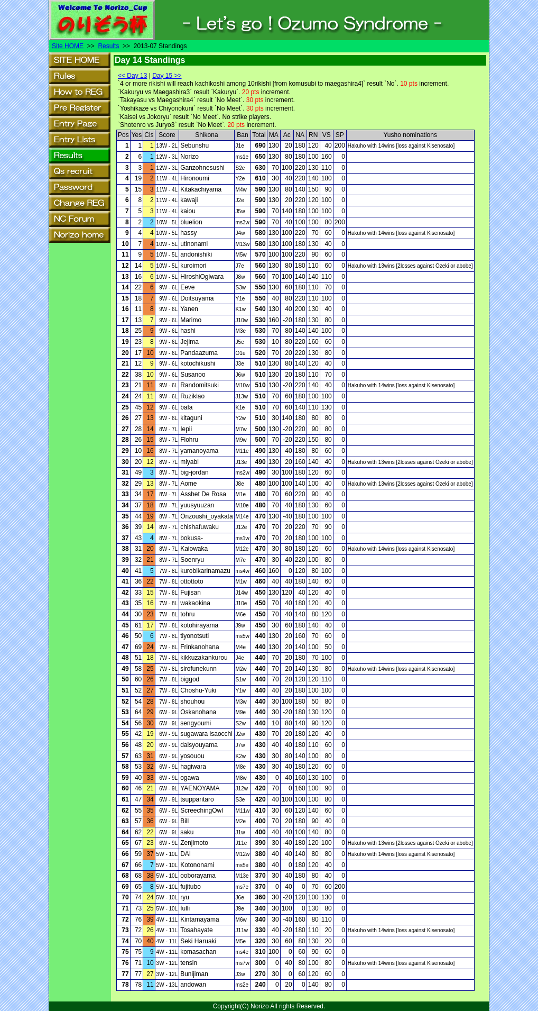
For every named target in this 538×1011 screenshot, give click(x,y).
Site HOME (68, 46)
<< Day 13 (132, 75)
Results (108, 46)
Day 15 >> (166, 75)
